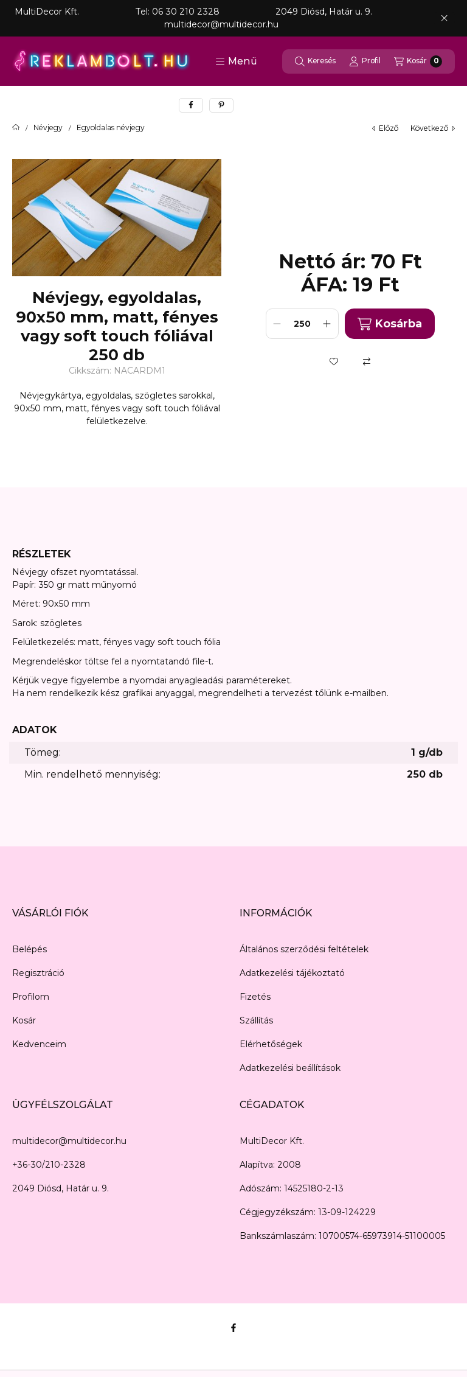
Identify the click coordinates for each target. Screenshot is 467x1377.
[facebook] (191, 105)
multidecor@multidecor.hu (69, 1140)
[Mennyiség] (302, 323)
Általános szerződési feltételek (304, 949)
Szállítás (256, 1020)
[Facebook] (233, 1328)
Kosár (24, 1020)
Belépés (29, 949)
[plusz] (327, 323)
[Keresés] (315, 61)
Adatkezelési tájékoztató (292, 972)
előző (385, 128)
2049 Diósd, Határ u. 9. (60, 1188)
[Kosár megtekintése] (418, 61)
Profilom (30, 996)
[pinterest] (221, 105)
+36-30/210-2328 (49, 1164)
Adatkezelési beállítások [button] (290, 1067)
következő (432, 128)
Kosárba (390, 324)
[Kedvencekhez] (333, 361)
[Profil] (364, 61)
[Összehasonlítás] (366, 361)
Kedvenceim (39, 1044)
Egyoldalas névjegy (111, 128)
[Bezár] (444, 18)
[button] (236, 61)
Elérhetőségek (271, 1044)
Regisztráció (38, 972)
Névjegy (48, 128)
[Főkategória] (15, 128)
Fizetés (255, 996)
